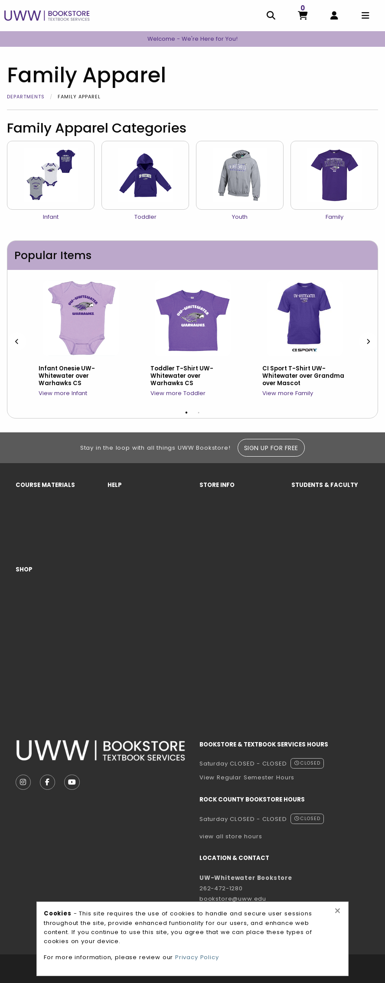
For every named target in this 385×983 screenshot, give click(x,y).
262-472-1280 (221, 888)
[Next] (368, 341)
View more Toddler (178, 393)
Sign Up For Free (271, 448)
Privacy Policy (197, 957)
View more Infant (63, 393)
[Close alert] (337, 911)
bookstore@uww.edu (232, 899)
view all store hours (230, 836)
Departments (26, 96)
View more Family (287, 393)
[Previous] (16, 341)
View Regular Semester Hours (246, 777)
